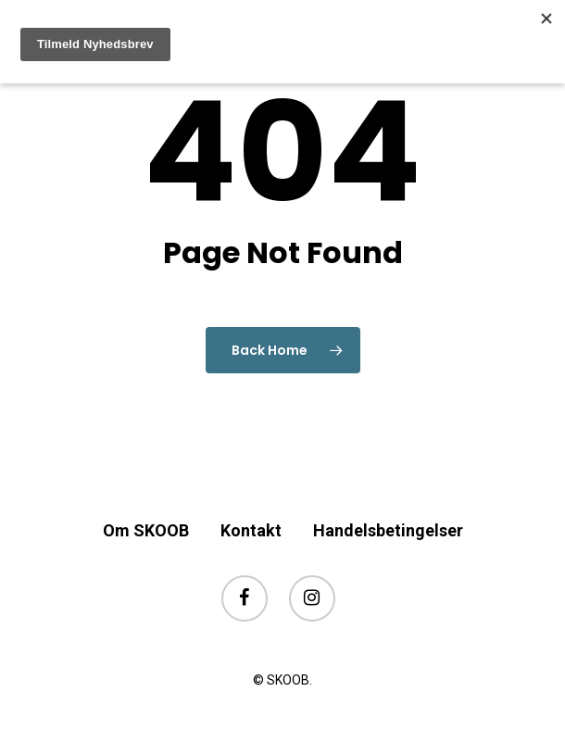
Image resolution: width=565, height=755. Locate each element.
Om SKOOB (146, 530)
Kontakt (251, 530)
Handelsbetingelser (388, 530)
